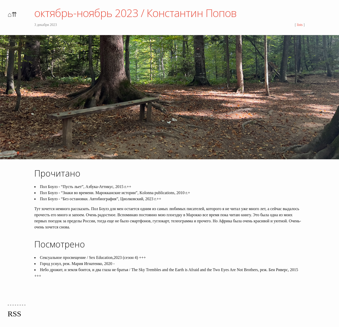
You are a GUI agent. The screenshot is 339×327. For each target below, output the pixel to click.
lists (300, 25)
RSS (14, 313)
